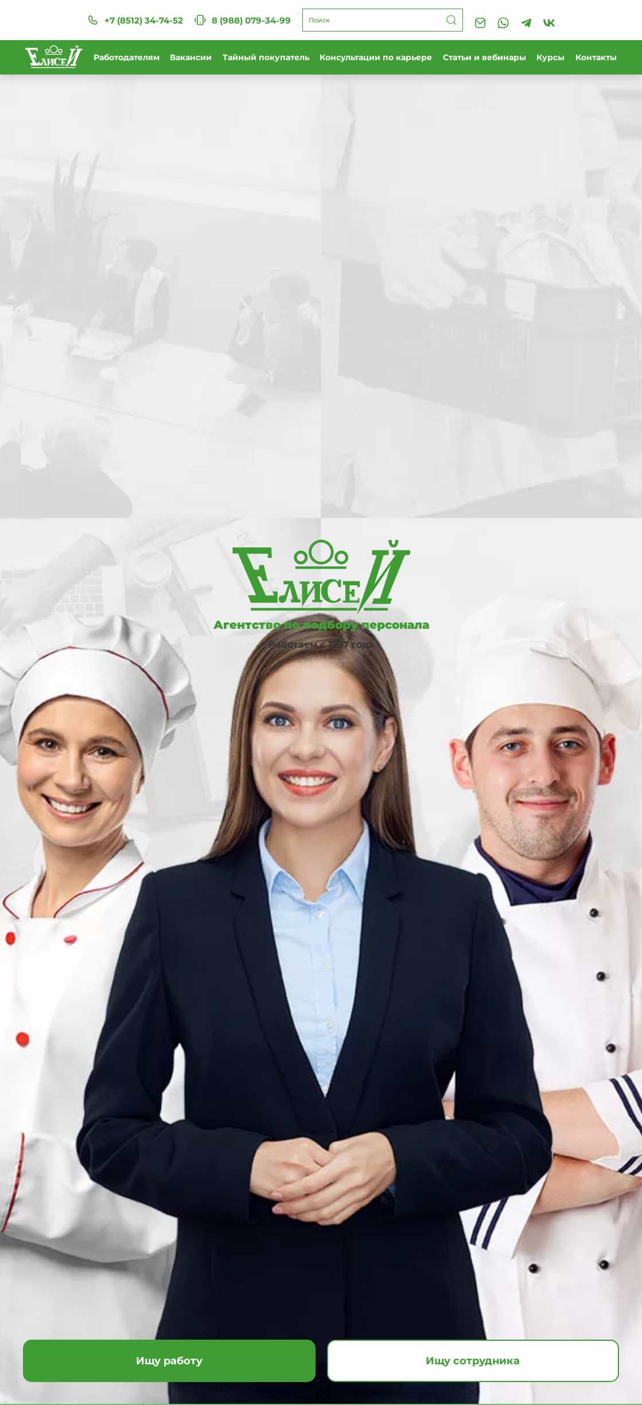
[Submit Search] (451, 20)
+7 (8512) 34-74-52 (135, 20)
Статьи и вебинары (484, 57)
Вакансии (191, 57)
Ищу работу (169, 1361)
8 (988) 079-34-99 (242, 20)
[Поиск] (382, 20)
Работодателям (126, 57)
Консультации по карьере (376, 57)
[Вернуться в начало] (54, 57)
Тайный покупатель (266, 57)
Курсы (550, 57)
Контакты (596, 57)
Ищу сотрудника (473, 1361)
